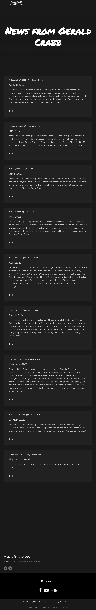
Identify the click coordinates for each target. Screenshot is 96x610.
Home (30, 607)
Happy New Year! (19, 459)
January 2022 (17, 419)
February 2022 (18, 364)
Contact (65, 607)
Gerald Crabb (37, 80)
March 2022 (16, 315)
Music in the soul (17, 559)
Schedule (46, 607)
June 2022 (15, 173)
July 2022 (15, 130)
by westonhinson (26, 564)
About (37, 607)
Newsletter (56, 607)
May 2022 (15, 216)
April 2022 (15, 262)
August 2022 (17, 84)
